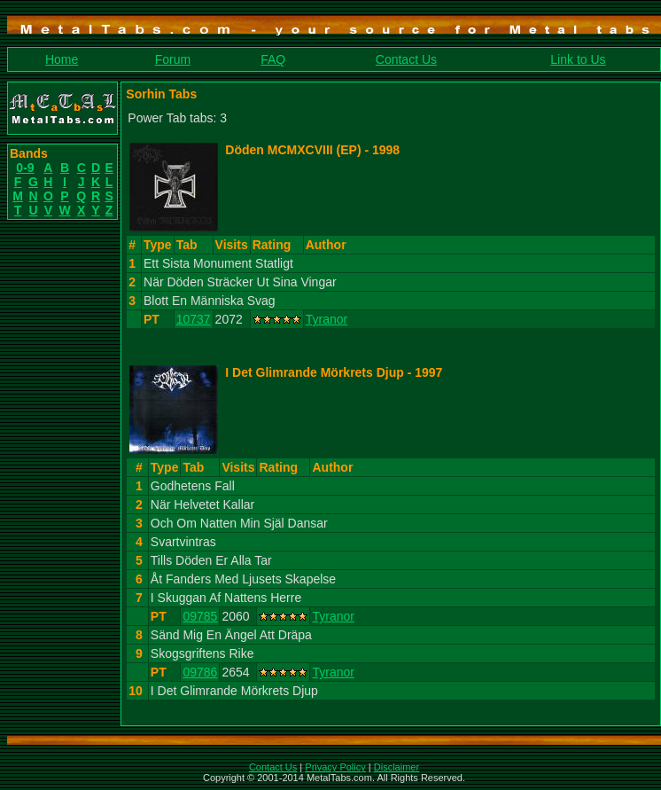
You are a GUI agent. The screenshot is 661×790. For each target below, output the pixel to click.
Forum (173, 59)
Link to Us (577, 59)
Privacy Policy (335, 767)
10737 (193, 319)
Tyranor (326, 319)
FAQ (273, 59)
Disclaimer (396, 767)
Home (61, 59)
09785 (200, 616)
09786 (200, 672)
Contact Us (406, 59)
